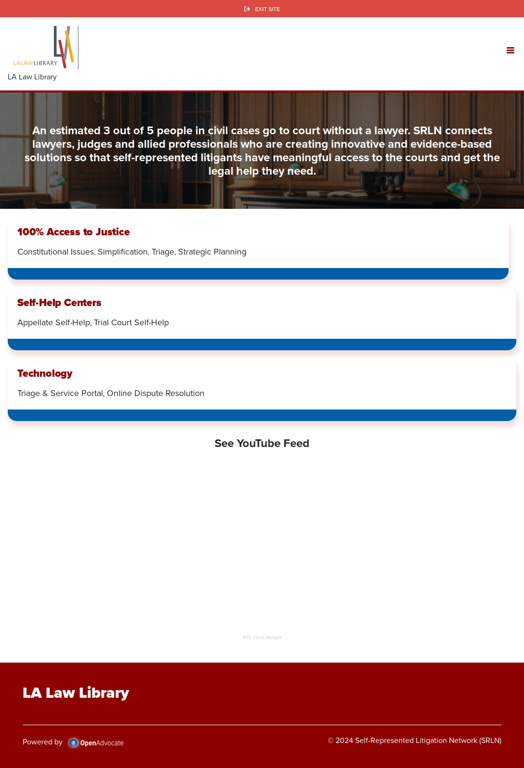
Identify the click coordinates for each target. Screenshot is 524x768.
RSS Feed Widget (262, 637)
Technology (45, 373)
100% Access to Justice (73, 232)
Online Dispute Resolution (155, 393)
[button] (510, 49)
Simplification (123, 251)
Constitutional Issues (55, 251)
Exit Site (267, 9)
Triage (163, 251)
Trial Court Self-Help (131, 322)
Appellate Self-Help (53, 322)
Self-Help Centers (59, 302)
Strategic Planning (212, 251)
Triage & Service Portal (60, 393)
